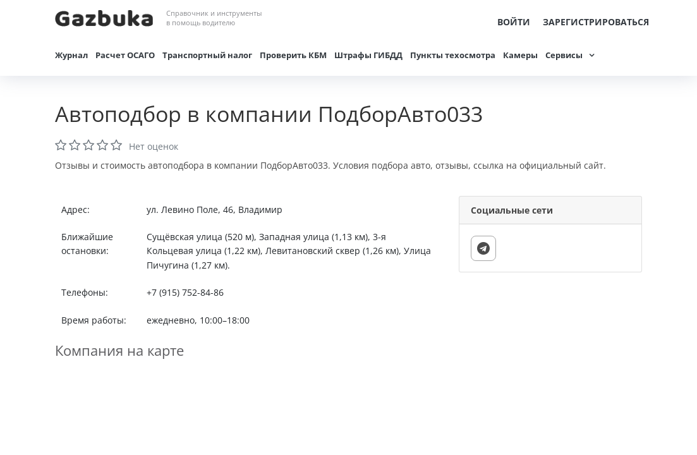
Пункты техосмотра (452, 55)
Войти (513, 22)
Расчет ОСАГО (125, 55)
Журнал (71, 55)
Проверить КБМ (293, 55)
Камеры (520, 55)
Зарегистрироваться (596, 22)
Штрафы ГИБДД (368, 55)
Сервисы (564, 55)
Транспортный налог (207, 55)
